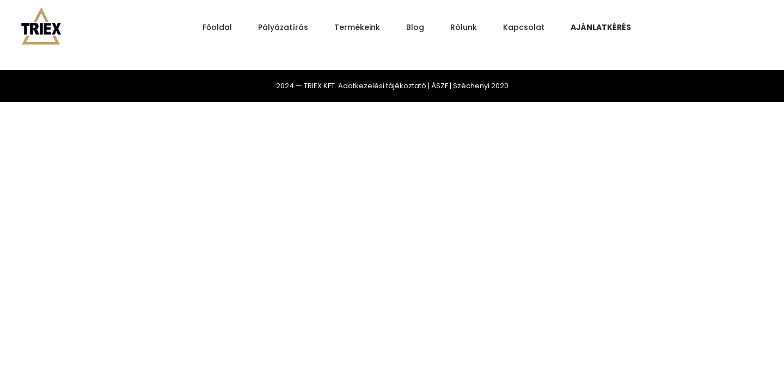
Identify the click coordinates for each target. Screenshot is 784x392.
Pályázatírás (283, 27)
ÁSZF (439, 86)
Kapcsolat (523, 27)
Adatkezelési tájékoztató (382, 86)
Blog (415, 27)
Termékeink (357, 27)
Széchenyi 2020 (481, 86)
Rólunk (463, 27)
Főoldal (217, 27)
